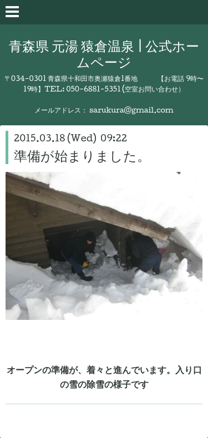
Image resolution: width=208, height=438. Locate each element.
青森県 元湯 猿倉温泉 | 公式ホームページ (104, 53)
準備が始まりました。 (82, 155)
